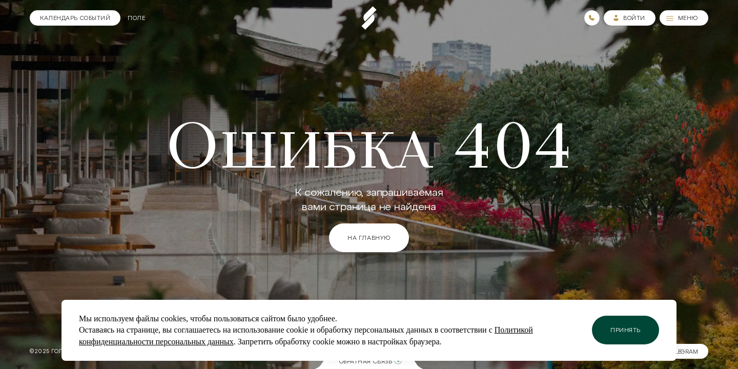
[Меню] (684, 18)
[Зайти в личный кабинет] (629, 18)
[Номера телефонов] (592, 18)
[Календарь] (75, 18)
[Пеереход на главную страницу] (369, 18)
